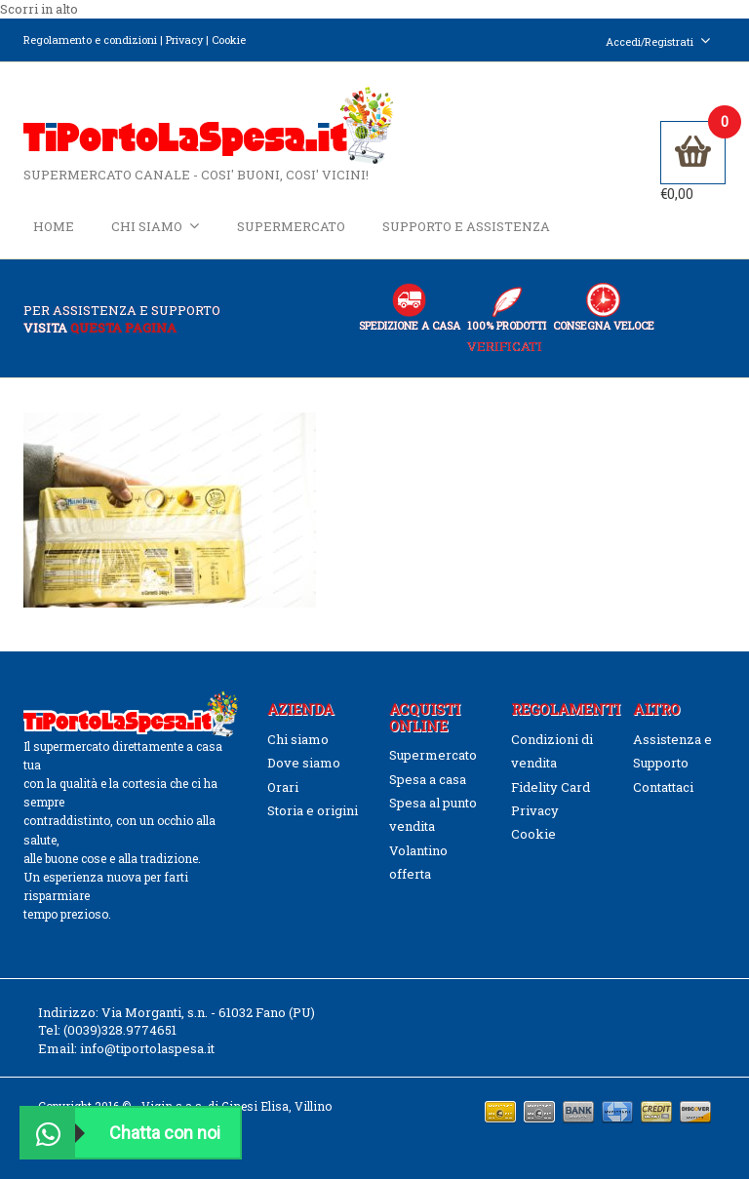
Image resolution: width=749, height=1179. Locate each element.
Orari (282, 787)
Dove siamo (303, 762)
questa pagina (123, 327)
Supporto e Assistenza (466, 226)
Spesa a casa (427, 779)
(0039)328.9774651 (120, 1030)
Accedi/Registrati (658, 41)
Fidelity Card (550, 787)
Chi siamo (155, 226)
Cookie (229, 39)
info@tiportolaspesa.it (147, 1048)
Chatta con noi (120, 1133)
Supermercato (291, 226)
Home (53, 226)
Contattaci (663, 787)
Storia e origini (312, 810)
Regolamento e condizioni (90, 39)
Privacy (184, 39)
